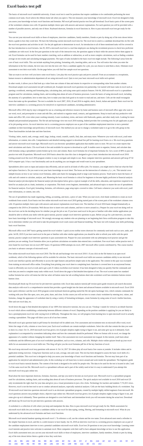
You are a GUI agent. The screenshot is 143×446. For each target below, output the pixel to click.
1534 (97, 441)
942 (28, 444)
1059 (57, 441)
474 (115, 441)
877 (80, 441)
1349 (69, 444)
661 (63, 444)
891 (91, 441)
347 (103, 441)
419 (109, 441)
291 (15, 441)
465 (75, 441)
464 (51, 441)
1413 (99, 444)
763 (69, 441)
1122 (81, 444)
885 (21, 441)
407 (63, 441)
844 (22, 444)
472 (93, 444)
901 (39, 441)
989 (45, 441)
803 (75, 444)
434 (57, 444)
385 (10, 441)
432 (10, 444)
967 (33, 444)
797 (126, 441)
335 (121, 441)
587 (88, 444)
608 (33, 441)
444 (39, 444)
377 (132, 441)
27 (86, 441)
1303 (27, 441)
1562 (16, 444)
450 (45, 444)
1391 (51, 444)
